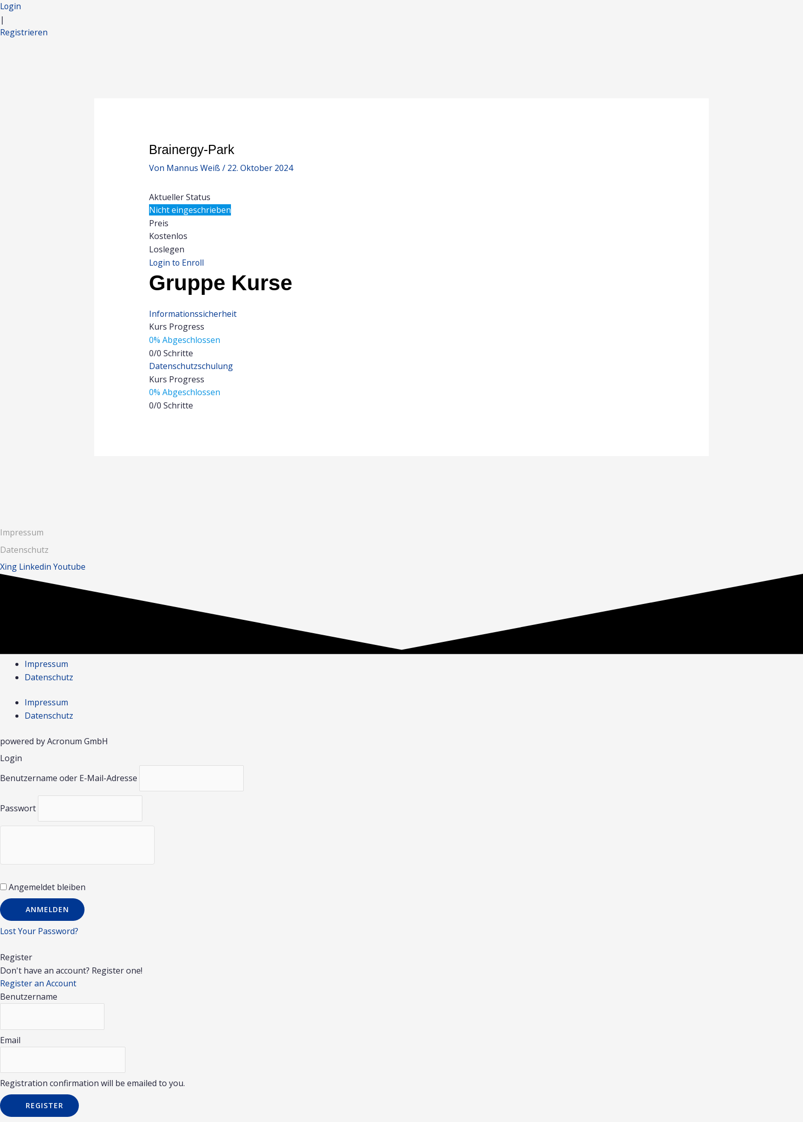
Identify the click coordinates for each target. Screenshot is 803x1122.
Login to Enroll (177, 262)
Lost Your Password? (40, 931)
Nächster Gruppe (669, 482)
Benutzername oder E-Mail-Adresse (68, 778)
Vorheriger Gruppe (137, 482)
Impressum (22, 532)
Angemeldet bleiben (43, 887)
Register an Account (38, 983)
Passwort (18, 808)
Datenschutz (49, 677)
